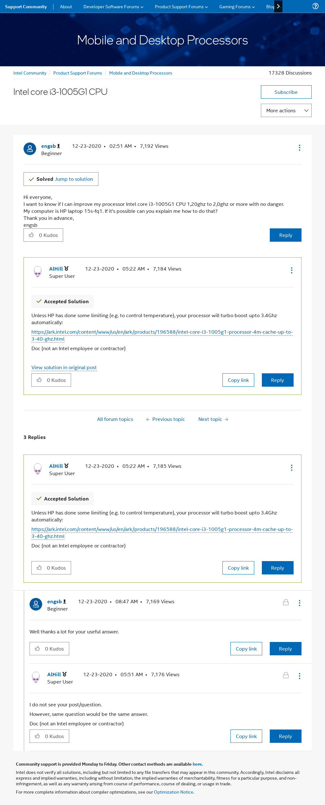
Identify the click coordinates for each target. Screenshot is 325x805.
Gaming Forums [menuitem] (235, 6)
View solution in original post (64, 367)
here (197, 763)
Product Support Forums (77, 72)
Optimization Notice (173, 791)
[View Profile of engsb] (50, 146)
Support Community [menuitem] (26, 6)
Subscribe (286, 91)
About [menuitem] (66, 6)
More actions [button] (280, 110)
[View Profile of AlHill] (59, 268)
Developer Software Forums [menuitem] (111, 6)
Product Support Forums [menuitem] (179, 6)
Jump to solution (64, 178)
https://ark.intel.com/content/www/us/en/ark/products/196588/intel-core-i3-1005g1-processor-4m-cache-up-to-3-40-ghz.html (162, 335)
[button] (299, 147)
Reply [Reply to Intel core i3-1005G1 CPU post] (285, 235)
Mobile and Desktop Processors (140, 72)
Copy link (238, 379)
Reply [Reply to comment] (277, 379)
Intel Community (29, 72)
